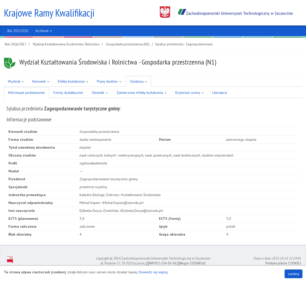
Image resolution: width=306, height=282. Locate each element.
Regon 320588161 (191, 263)
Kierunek (40, 81)
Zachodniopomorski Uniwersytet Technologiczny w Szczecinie (226, 12)
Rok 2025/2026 (17, 30)
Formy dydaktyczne (68, 92)
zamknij (293, 274)
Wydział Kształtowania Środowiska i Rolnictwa (66, 44)
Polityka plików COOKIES (283, 263)
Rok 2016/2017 (15, 44)
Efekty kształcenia (73, 81)
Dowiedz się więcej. (153, 272)
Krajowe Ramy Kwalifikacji (49, 12)
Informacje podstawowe (26, 92)
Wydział (16, 81)
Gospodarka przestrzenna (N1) (128, 44)
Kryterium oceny (189, 92)
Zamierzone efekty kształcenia (141, 92)
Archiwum (43, 30)
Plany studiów (109, 81)
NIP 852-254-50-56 (161, 263)
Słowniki (100, 92)
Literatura (219, 92)
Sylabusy (138, 81)
